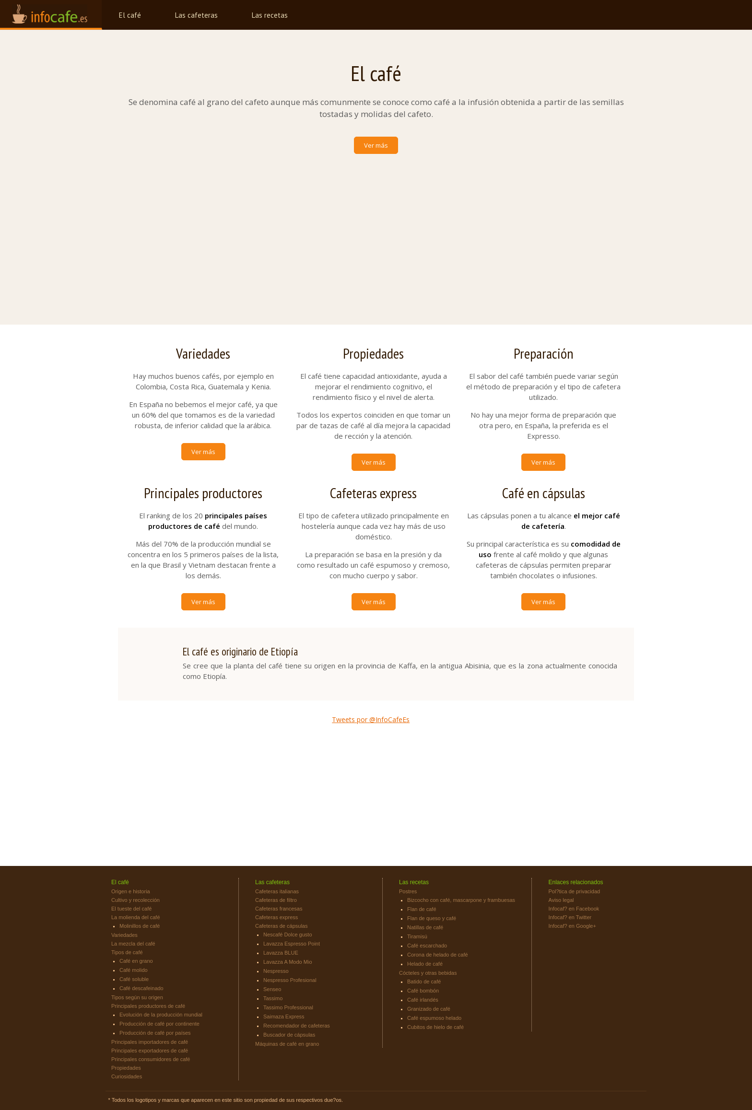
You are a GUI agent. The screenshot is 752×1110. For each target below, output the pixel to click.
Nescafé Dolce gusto (287, 934)
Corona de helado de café (437, 955)
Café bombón (423, 990)
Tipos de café (127, 952)
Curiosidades (126, 1076)
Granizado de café (428, 1009)
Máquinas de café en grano (287, 1044)
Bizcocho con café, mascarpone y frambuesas (461, 900)
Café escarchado (427, 945)
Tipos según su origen (137, 997)
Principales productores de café (148, 1006)
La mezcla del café (133, 943)
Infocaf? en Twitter (570, 917)
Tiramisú (417, 936)
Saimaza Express (284, 1016)
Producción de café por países (155, 1033)
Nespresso (276, 971)
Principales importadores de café (149, 1042)
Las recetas (270, 15)
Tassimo (272, 998)
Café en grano (136, 961)
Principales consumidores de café (150, 1059)
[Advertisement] (376, 231)
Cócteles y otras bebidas (428, 973)
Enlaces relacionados (576, 882)
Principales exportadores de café (149, 1050)
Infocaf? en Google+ (572, 926)
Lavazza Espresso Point (291, 943)
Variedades (124, 935)
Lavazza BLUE (280, 953)
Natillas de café (425, 927)
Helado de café (425, 964)
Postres (408, 891)
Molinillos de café (139, 926)
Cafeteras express (276, 917)
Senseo (272, 989)
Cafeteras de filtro (276, 900)
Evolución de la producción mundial (160, 1014)
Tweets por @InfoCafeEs (371, 719)
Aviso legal (561, 900)
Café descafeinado (141, 988)
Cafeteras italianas (277, 891)
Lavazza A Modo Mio (287, 962)
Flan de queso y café (431, 918)
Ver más (376, 145)
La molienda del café (135, 917)
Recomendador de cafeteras (296, 1025)
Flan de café (421, 909)
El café (130, 15)
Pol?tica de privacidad (574, 891)
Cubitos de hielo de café (435, 1027)
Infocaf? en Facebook (574, 908)
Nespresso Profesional (290, 980)
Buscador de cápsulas (289, 1035)
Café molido (133, 970)
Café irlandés (422, 1000)
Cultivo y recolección (135, 900)
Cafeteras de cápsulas (281, 926)
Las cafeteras (196, 15)
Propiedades (126, 1068)
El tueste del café (131, 908)
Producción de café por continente (159, 1024)
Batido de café (424, 981)
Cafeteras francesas (278, 908)
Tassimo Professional (288, 1007)
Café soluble (134, 979)
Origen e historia (130, 891)
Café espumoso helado (434, 1018)
